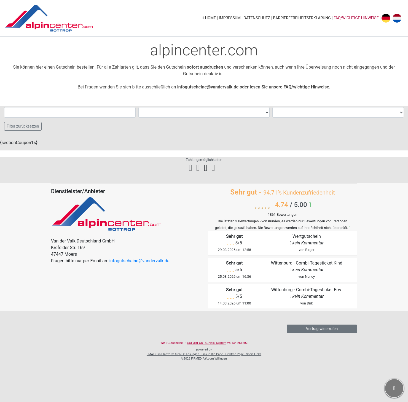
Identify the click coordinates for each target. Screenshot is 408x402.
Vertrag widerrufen (322, 329)
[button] (394, 388)
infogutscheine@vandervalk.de (139, 260)
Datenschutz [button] (257, 18)
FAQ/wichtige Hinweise (356, 18)
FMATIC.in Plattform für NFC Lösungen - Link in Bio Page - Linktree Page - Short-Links (204, 354)
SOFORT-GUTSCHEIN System (206, 343)
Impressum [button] (230, 18)
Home (210, 18)
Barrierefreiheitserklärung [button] (302, 18)
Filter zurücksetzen (23, 126)
